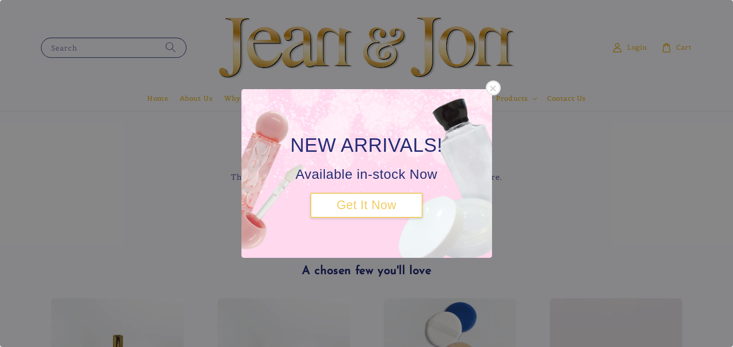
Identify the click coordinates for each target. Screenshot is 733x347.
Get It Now (366, 205)
